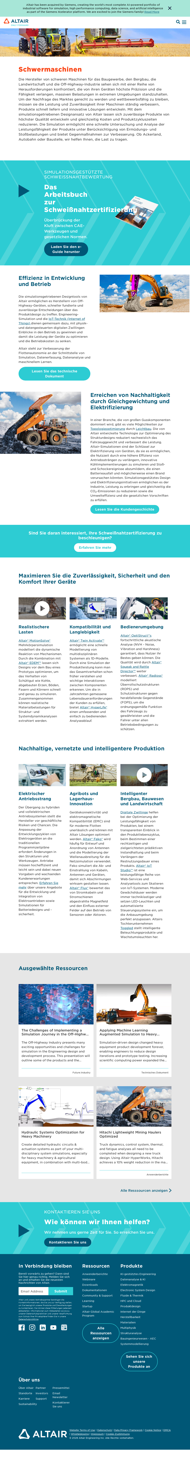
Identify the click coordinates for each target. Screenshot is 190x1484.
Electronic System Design (137, 1290)
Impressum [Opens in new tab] (97, 1433)
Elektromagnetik (131, 1284)
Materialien (128, 1322)
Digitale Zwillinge (134, 812)
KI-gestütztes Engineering (138, 1274)
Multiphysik (128, 1327)
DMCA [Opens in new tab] (167, 1430)
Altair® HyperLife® (93, 707)
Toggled (126, 928)
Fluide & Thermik (131, 1295)
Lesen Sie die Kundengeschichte (124, 509)
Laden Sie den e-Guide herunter (66, 249)
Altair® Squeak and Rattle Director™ (141, 666)
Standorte (25, 1393)
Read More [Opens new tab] (151, 11)
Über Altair (26, 1387)
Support (41, 1398)
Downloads (90, 1284)
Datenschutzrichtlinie (28, 1319)
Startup (87, 1306)
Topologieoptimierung (107, 428)
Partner (41, 1387)
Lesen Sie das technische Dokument (54, 373)
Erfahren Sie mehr (95, 547)
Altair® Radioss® (150, 675)
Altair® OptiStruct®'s (135, 635)
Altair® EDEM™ (30, 662)
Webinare (88, 1279)
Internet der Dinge (132, 1311)
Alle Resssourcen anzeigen (144, 1190)
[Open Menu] (183, 22)
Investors (42, 1393)
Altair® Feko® (93, 839)
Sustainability (28, 1404)
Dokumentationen (94, 1290)
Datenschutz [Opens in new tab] (104, 1430)
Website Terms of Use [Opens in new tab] (82, 1430)
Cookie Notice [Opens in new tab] (153, 1430)
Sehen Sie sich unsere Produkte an (139, 1361)
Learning (88, 1300)
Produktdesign (130, 1306)
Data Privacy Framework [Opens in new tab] (128, 1430)
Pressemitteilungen (66, 1387)
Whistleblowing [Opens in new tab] (80, 1433)
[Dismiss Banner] (169, 8)
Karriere (24, 1398)
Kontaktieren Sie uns (67, 1242)
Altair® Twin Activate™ (87, 640)
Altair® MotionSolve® (34, 640)
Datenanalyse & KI (132, 1279)
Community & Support (97, 1295)
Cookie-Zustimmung (118, 1434)
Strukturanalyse (131, 1333)
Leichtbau (143, 428)
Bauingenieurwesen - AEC (138, 1338)
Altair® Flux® (79, 888)
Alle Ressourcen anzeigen (101, 1333)
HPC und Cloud (130, 1300)
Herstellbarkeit (130, 1317)
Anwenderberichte (95, 1274)
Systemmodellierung (134, 1343)
